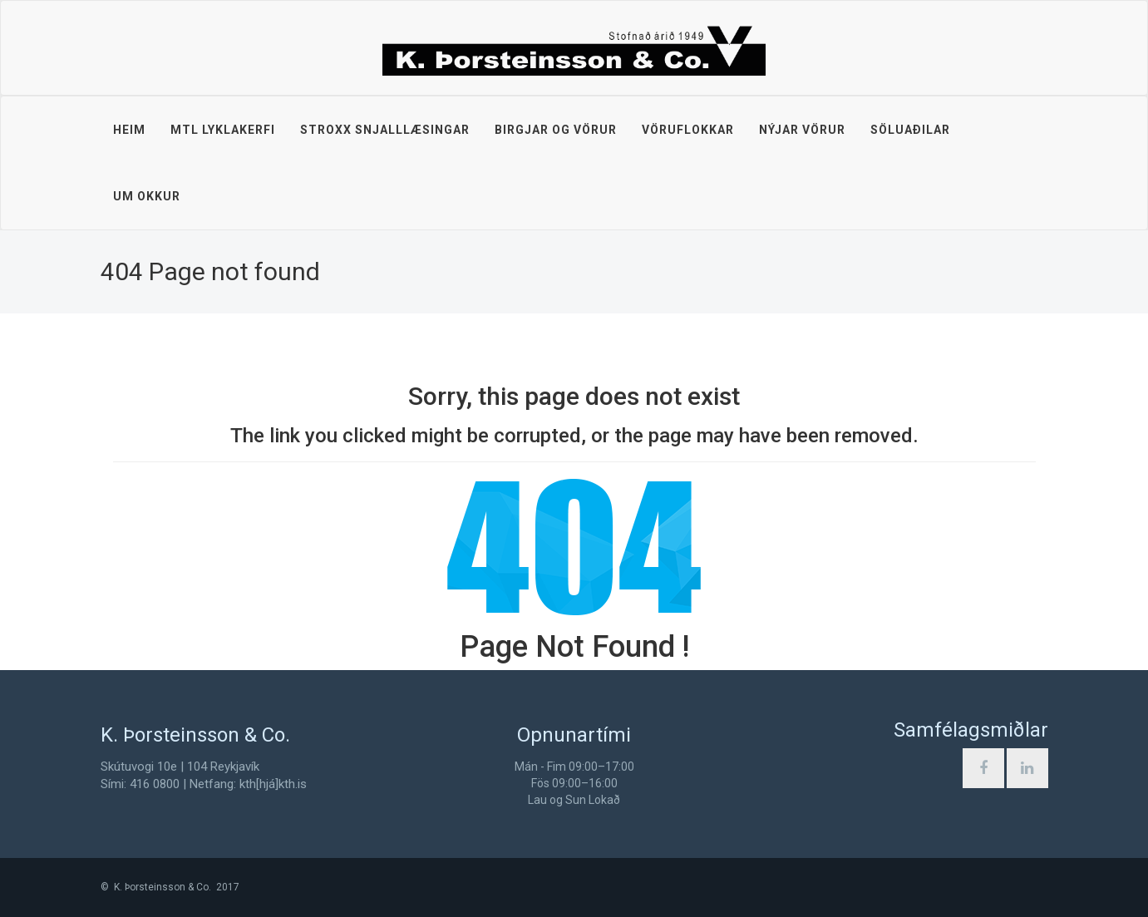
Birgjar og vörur (556, 129)
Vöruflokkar (688, 129)
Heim (129, 129)
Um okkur (146, 196)
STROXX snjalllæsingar (385, 129)
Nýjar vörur (802, 129)
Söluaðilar (910, 129)
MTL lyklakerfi (222, 129)
